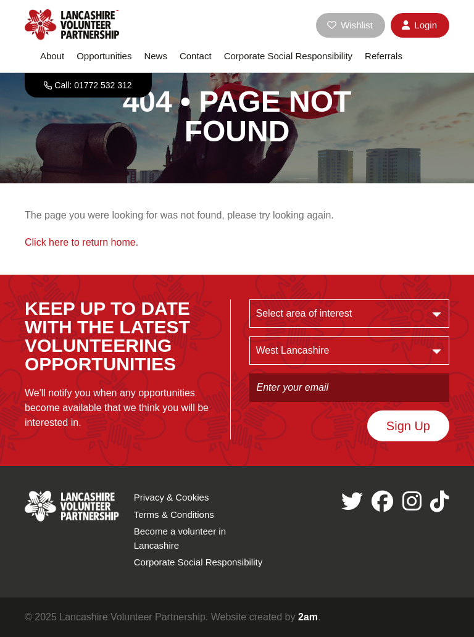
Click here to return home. (81, 242)
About (52, 56)
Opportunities (104, 56)
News (155, 56)
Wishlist (350, 25)
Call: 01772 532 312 (92, 85)
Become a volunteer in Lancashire (180, 538)
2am (308, 617)
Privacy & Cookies (171, 497)
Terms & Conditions (174, 514)
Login (419, 25)
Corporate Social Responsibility (288, 56)
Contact (196, 56)
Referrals (383, 56)
